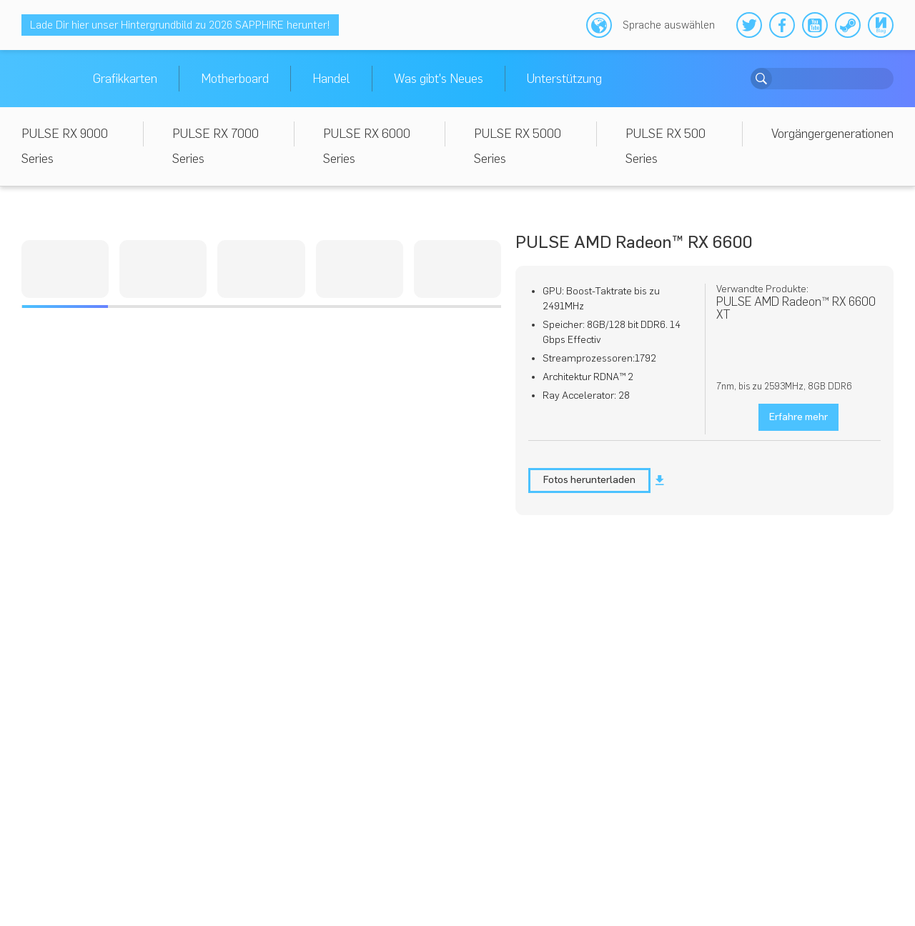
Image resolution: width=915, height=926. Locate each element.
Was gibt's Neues (438, 78)
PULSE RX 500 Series (665, 146)
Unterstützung (564, 78)
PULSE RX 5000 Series (517, 146)
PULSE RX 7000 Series (215, 146)
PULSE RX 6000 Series (366, 146)
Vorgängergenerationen (832, 133)
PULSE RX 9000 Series (64, 146)
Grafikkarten (125, 78)
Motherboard (235, 78)
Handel (331, 78)
